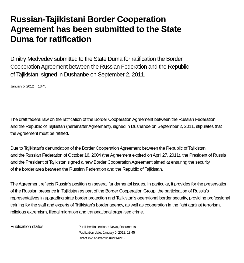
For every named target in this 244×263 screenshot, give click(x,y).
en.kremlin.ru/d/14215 (109, 238)
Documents (128, 227)
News (114, 227)
